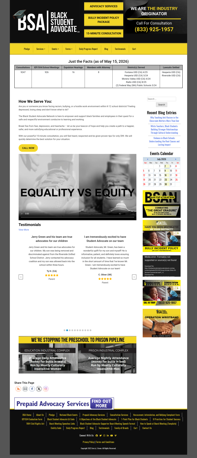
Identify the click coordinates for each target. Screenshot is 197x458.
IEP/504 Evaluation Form (32, 419)
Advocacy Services (104, 6)
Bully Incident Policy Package (103, 20)
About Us (40, 415)
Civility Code (56, 428)
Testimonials (120, 49)
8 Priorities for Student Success (166, 419)
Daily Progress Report (88, 49)
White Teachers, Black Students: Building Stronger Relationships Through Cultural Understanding (164, 129)
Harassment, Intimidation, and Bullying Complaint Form (156, 415)
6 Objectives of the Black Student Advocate (97, 419)
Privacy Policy (88, 442)
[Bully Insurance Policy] (162, 235)
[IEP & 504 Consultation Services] (162, 292)
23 (167, 179)
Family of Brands (122, 428)
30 (167, 184)
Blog (106, 49)
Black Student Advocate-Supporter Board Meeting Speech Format (107, 423)
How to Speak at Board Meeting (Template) (158, 423)
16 (167, 175)
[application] (162, 266)
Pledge (27, 49)
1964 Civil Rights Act (35, 423)
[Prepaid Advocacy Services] (64, 403)
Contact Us (147, 428)
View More (24, 229)
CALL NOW (28, 148)
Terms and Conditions (105, 442)
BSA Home (27, 415)
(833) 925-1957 (154, 29)
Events (54, 49)
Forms (68, 49)
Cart (134, 49)
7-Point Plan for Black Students (134, 419)
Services (40, 49)
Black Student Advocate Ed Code (60, 419)
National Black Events (69, 415)
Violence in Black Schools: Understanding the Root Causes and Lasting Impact (164, 141)
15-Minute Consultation (103, 33)
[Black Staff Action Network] (162, 203)
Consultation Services (119, 415)
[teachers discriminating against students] (162, 322)
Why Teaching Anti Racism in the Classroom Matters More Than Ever (164, 119)
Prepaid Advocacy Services (94, 415)
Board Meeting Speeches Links (62, 423)
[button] (64, 330)
